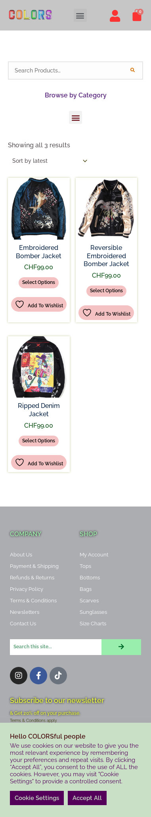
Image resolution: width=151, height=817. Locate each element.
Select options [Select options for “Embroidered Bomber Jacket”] (38, 282)
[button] (80, 15)
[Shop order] (48, 161)
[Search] (132, 70)
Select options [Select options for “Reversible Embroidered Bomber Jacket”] (106, 290)
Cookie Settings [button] (37, 798)
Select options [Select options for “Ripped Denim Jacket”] (38, 441)
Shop (88, 534)
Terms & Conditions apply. (33, 720)
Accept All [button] (87, 798)
